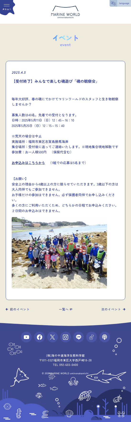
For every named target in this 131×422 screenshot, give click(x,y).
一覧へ (64, 309)
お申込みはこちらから (28, 162)
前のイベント (20, 309)
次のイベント (111, 309)
